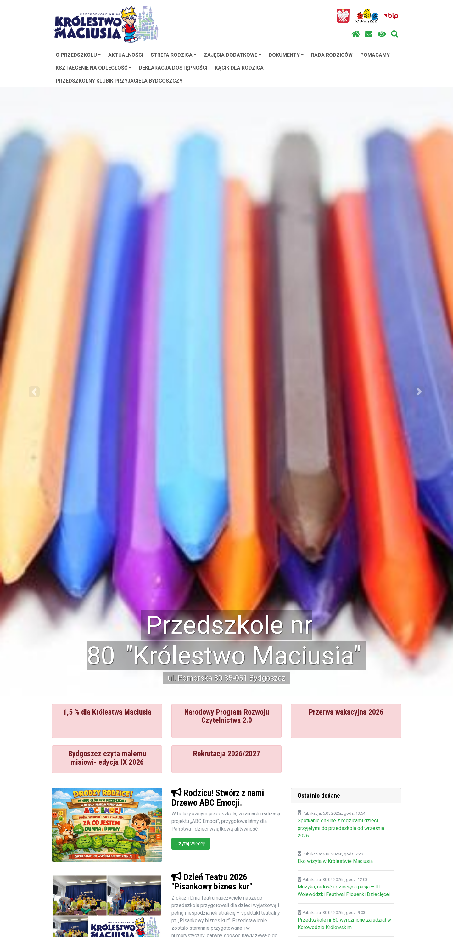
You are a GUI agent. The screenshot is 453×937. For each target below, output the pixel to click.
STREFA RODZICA (173, 55)
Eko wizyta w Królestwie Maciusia (335, 861)
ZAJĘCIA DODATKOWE (232, 55)
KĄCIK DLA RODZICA (239, 68)
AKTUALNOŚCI (125, 55)
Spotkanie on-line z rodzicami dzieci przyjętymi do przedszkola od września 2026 (341, 828)
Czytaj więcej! (191, 844)
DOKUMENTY (286, 55)
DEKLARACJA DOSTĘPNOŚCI (173, 68)
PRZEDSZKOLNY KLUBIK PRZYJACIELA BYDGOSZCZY (119, 81)
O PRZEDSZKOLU (78, 55)
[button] (34, 391)
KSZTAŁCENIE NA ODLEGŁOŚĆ (93, 68)
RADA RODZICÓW (332, 55)
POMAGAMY (375, 55)
